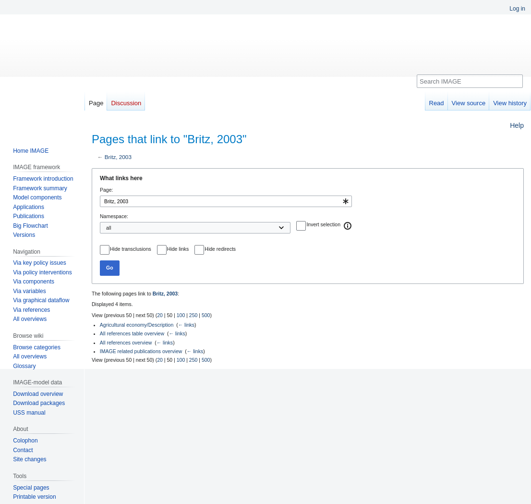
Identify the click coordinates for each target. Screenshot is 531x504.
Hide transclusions (130, 249)
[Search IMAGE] (470, 81)
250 (193, 315)
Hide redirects (220, 249)
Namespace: (114, 216)
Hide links (178, 249)
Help (517, 125)
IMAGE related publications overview (141, 351)
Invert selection (323, 224)
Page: (106, 190)
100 (181, 315)
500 (206, 315)
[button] (348, 226)
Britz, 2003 (118, 157)
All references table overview (132, 333)
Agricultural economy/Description (136, 325)
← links (186, 325)
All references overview (126, 342)
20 (160, 315)
